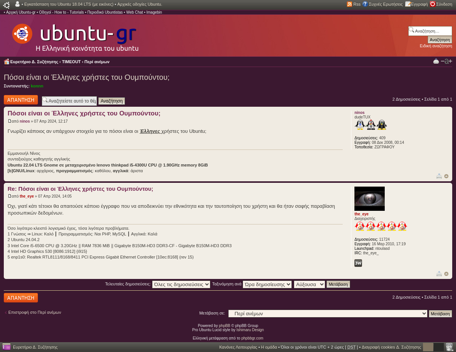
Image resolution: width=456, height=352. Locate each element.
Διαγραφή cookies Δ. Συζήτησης (391, 347)
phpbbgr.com (252, 338)
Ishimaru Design (250, 330)
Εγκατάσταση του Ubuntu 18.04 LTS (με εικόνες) (68, 4)
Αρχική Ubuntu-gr (21, 12)
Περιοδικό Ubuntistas (104, 12)
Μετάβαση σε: (212, 313)
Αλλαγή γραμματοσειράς (446, 61)
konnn (37, 86)
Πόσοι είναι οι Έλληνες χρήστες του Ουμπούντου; (86, 77)
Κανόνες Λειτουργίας (238, 347)
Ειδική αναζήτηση (436, 46)
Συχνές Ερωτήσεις (386, 4)
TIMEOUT (71, 61)
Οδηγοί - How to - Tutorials (61, 12)
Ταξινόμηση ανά (252, 284)
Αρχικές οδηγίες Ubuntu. (139, 4)
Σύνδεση (444, 4)
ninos (25, 121)
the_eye (27, 196)
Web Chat (134, 12)
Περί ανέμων (97, 61)
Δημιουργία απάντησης (21, 99)
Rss (356, 4)
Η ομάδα (269, 347)
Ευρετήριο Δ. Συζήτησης (34, 61)
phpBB (224, 326)
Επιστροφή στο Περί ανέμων (34, 312)
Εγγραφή (419, 4)
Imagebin (154, 12)
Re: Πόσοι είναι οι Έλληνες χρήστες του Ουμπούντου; (80, 188)
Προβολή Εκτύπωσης (436, 61)
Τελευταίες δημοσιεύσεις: (157, 284)
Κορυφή (446, 176)
